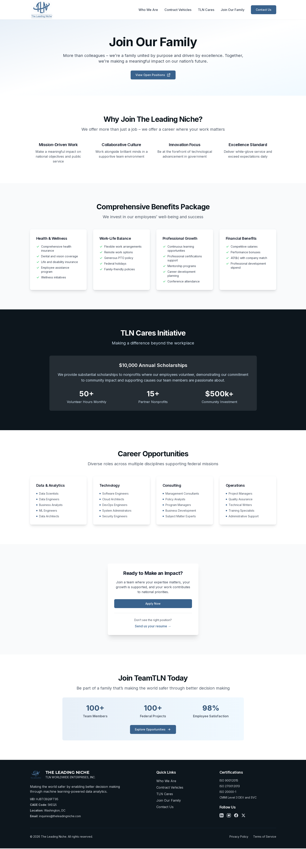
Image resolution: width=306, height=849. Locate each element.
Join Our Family (232, 10)
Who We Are (148, 10)
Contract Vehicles (177, 10)
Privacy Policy (238, 837)
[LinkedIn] (222, 816)
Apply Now (153, 604)
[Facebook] (236, 816)
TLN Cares (206, 10)
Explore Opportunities (153, 730)
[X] (243, 816)
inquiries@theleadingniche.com (60, 816)
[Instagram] (229, 816)
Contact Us (263, 9)
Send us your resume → (153, 627)
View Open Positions (153, 75)
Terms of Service (264, 837)
